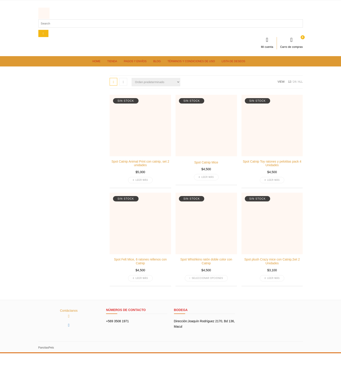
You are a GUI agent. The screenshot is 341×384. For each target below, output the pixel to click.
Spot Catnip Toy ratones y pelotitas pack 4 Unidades (272, 163)
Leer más (140, 180)
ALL (300, 81)
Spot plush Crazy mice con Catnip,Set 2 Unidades (272, 261)
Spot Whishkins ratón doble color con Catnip (206, 261)
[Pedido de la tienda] (156, 82)
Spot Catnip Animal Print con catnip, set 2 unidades (140, 163)
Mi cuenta (267, 42)
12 (289, 81)
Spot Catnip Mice (206, 162)
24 (294, 81)
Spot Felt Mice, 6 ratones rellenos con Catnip (140, 261)
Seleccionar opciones (206, 278)
